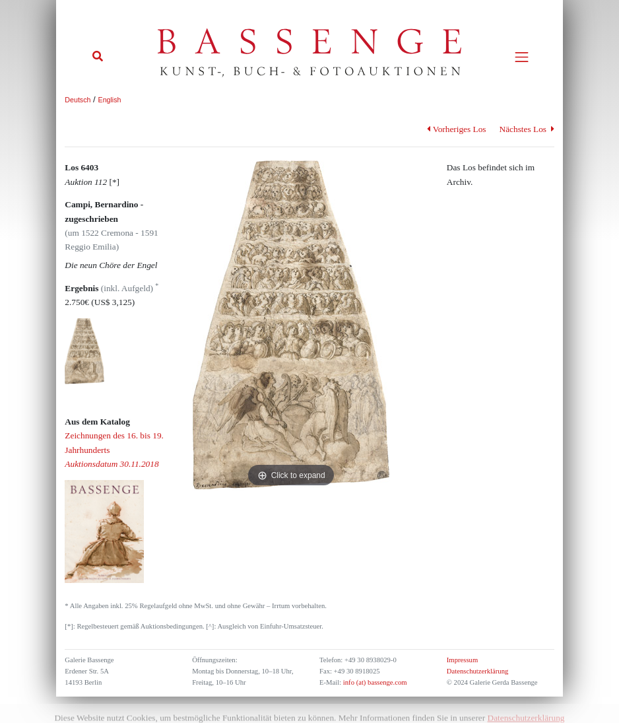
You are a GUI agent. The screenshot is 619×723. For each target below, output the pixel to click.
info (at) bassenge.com (374, 682)
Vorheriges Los (456, 129)
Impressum (462, 660)
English (109, 100)
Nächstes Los (527, 129)
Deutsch (77, 100)
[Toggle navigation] (522, 57)
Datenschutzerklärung (478, 671)
